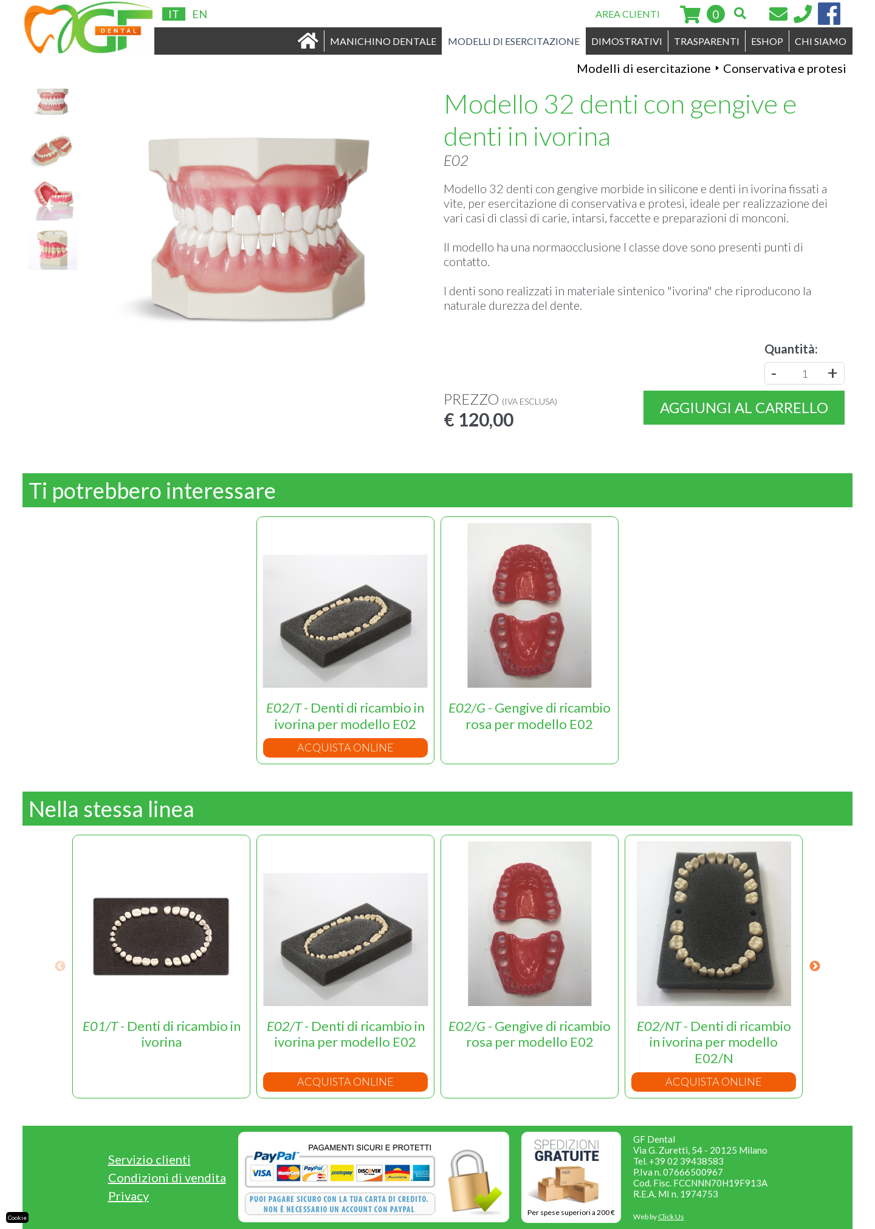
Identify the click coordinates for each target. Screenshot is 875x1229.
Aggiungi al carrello (744, 407)
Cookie (17, 1217)
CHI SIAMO (820, 41)
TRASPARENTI (706, 41)
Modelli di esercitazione (644, 68)
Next (815, 966)
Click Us (671, 1216)
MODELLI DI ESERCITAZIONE (514, 41)
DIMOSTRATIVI (626, 41)
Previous (60, 966)
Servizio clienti (149, 1159)
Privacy (128, 1195)
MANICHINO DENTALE (383, 41)
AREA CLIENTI (627, 13)
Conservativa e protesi (784, 68)
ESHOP (767, 41)
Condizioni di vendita (167, 1177)
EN (199, 14)
